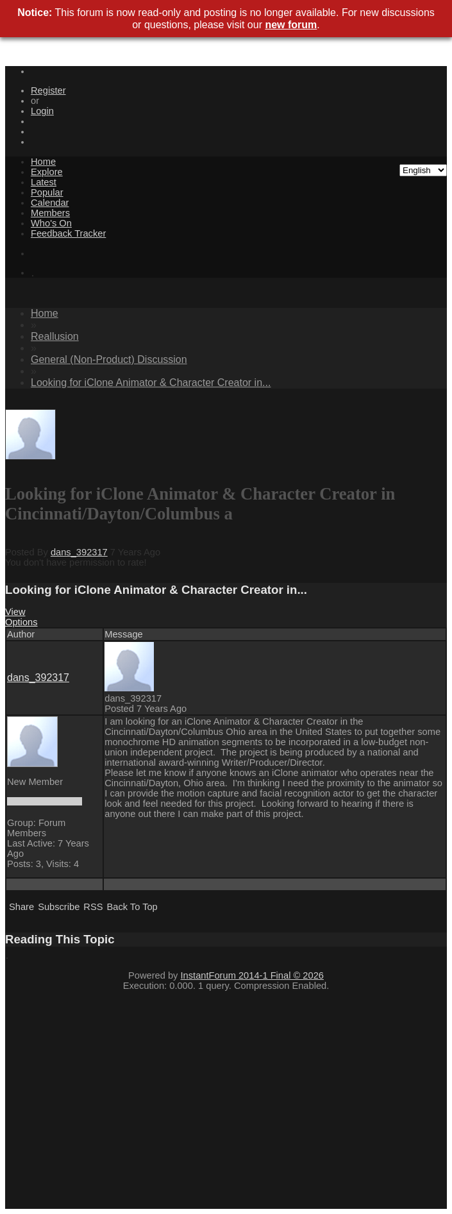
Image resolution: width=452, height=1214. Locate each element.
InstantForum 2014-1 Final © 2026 (252, 975)
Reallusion (55, 336)
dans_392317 (79, 552)
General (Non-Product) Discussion (109, 359)
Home (43, 161)
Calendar (50, 203)
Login (42, 111)
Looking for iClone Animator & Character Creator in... (151, 382)
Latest (43, 182)
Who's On (51, 223)
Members (50, 213)
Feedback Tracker (68, 233)
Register (48, 90)
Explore (47, 172)
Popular (47, 192)
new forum (291, 24)
